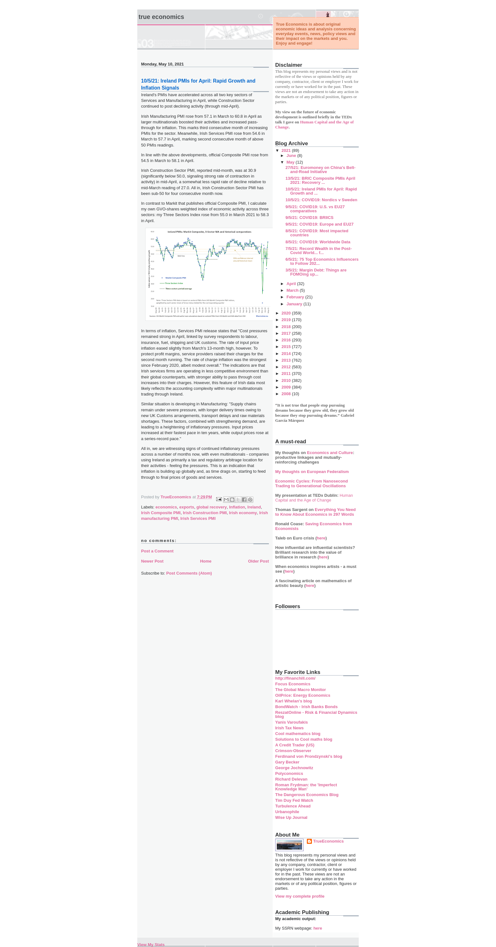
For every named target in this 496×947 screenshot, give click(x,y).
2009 (287, 387)
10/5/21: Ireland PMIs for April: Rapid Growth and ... (321, 191)
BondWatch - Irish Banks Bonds (306, 706)
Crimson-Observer (293, 750)
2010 (287, 380)
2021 (287, 150)
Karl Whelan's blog (293, 701)
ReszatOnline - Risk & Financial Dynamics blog (316, 714)
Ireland (254, 507)
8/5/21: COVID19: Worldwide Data (317, 242)
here (321, 538)
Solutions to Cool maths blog (303, 739)
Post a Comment (157, 551)
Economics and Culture (330, 452)
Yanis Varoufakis (291, 722)
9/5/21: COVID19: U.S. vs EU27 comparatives (314, 208)
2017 (287, 333)
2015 (287, 346)
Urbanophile (287, 811)
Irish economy (243, 512)
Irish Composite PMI (161, 512)
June (292, 155)
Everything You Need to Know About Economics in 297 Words (315, 512)
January (295, 304)
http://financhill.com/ (295, 678)
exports (186, 507)
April (292, 283)
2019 (287, 319)
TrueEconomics (328, 841)
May (291, 162)
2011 (287, 373)
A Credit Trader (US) (294, 745)
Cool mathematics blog (297, 733)
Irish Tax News (289, 728)
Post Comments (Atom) (189, 573)
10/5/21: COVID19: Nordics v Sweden (321, 199)
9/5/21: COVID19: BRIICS (309, 217)
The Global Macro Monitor (300, 689)
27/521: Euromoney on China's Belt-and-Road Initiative (320, 169)
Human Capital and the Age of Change (314, 497)
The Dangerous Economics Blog (306, 794)
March (293, 290)
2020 (287, 313)
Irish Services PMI (197, 518)
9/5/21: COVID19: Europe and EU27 (319, 224)
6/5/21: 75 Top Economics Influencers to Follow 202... (321, 261)
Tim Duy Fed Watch (294, 800)
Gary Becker (287, 762)
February (296, 297)
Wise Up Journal (291, 817)
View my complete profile (300, 896)
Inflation (237, 507)
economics (166, 507)
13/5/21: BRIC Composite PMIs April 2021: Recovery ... (320, 180)
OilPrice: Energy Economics (302, 695)
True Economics (161, 16)
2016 (287, 340)
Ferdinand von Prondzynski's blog (308, 756)
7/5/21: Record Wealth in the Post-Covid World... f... (318, 250)
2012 (287, 366)
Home (205, 561)
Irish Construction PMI (205, 512)
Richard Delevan (291, 779)
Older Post (258, 561)
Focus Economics (292, 684)
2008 (287, 393)
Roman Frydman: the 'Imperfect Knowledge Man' (306, 786)
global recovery (211, 507)
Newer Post (152, 561)
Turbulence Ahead (293, 806)
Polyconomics (289, 773)
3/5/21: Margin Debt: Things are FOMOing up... (315, 272)
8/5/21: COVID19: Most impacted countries (316, 232)
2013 (287, 360)
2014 (287, 353)
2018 (287, 326)
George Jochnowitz (294, 767)
